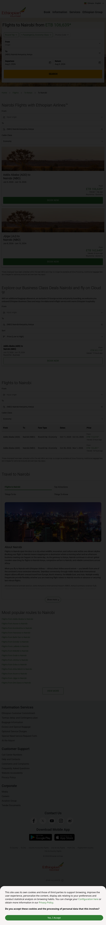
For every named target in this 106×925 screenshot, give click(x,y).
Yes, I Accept (54, 917)
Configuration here (88, 899)
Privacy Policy (46, 902)
